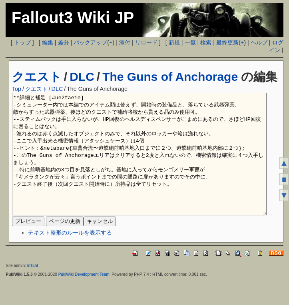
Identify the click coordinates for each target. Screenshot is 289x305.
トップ (22, 42)
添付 (124, 42)
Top (16, 89)
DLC (82, 76)
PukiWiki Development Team (84, 298)
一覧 (190, 42)
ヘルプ (259, 42)
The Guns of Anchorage (170, 76)
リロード (146, 42)
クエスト (37, 76)
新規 (174, 42)
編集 (47, 42)
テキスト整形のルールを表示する (70, 256)
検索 (205, 42)
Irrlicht (32, 289)
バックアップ (90, 42)
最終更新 (227, 42)
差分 (63, 42)
